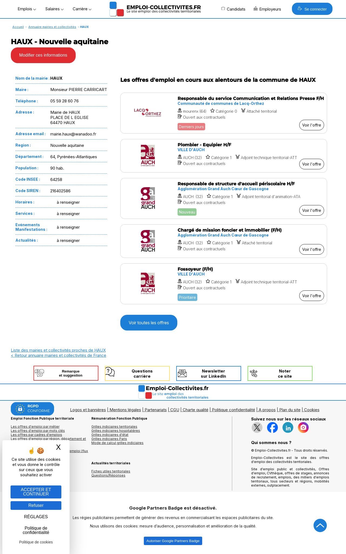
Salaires (54, 8)
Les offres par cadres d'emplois (36, 435)
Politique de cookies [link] (36, 542)
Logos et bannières (88, 409)
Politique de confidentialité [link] (36, 530)
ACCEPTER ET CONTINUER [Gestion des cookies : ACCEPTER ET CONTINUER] (36, 491)
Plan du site (290, 409)
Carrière (82, 8)
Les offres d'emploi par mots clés (38, 431)
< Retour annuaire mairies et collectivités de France (58, 355)
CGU (174, 409)
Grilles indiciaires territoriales (114, 427)
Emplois (27, 8)
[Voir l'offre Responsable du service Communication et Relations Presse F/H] (224, 113)
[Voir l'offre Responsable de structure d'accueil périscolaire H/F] (224, 198)
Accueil (18, 27)
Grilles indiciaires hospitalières (115, 431)
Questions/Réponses (108, 475)
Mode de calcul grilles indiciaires (117, 443)
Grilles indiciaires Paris (109, 439)
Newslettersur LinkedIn (213, 373)
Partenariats (156, 409)
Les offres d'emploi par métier (35, 427)
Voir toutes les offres (149, 322)
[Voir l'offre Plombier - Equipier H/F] (224, 155)
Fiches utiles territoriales (110, 471)
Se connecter (312, 8)
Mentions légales (125, 409)
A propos (267, 409)
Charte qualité (195, 409)
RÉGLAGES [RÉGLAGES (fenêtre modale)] (36, 516)
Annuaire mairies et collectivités (52, 27)
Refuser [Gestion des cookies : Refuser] (36, 505)
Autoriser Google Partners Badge (173, 541)
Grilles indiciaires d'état (109, 435)
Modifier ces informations (43, 55)
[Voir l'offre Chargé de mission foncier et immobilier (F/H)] (224, 241)
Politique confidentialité (233, 409)
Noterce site (285, 373)
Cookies (312, 409)
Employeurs (267, 9)
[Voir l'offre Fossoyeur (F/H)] (224, 284)
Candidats (233, 9)
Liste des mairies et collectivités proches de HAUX (58, 350)
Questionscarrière (142, 373)
